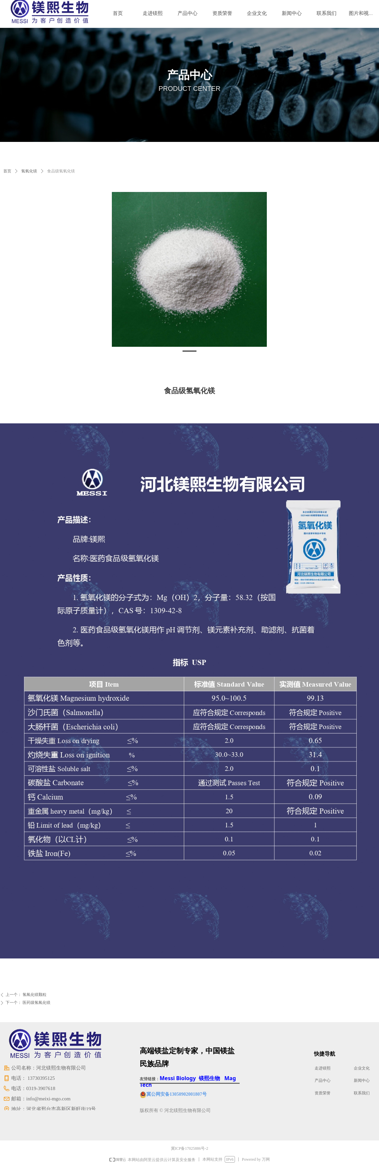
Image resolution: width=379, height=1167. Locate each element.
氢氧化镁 (29, 171)
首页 (7, 171)
